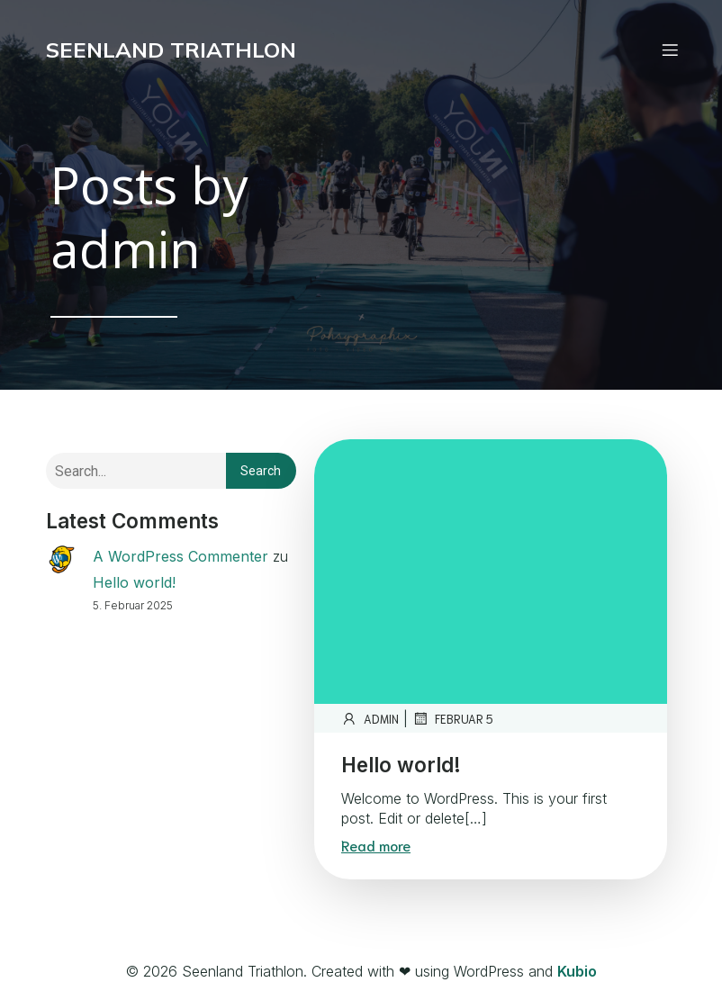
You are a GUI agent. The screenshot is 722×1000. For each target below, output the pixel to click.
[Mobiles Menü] (669, 49)
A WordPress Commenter (180, 556)
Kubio (577, 971)
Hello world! (134, 582)
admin (370, 718)
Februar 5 (452, 718)
